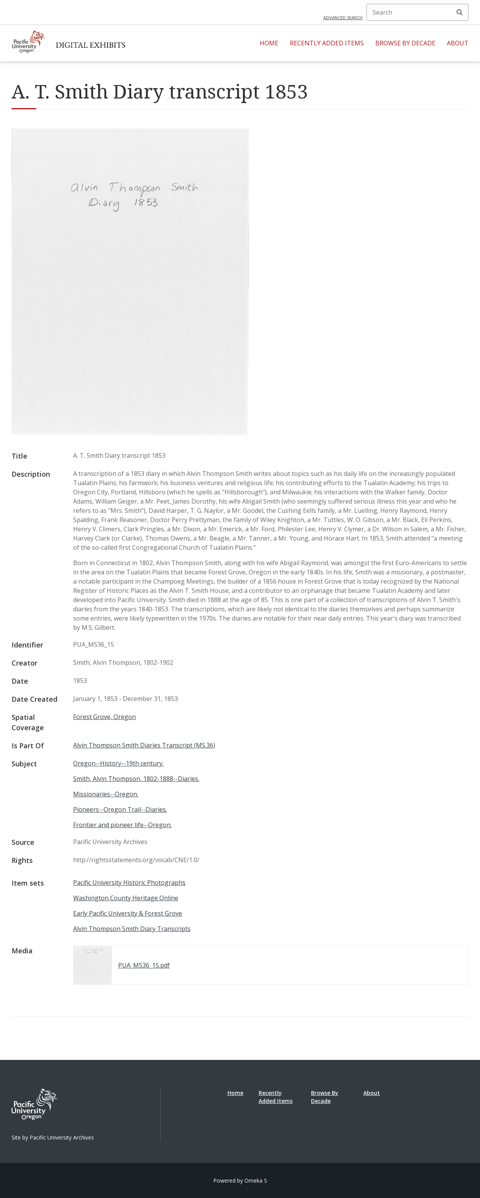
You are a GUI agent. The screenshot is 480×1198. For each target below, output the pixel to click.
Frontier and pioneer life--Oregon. (122, 825)
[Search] (417, 12)
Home (269, 43)
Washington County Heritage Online (125, 898)
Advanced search (343, 17)
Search (459, 12)
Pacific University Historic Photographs (129, 882)
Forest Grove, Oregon (104, 716)
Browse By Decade (405, 43)
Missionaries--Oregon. (105, 794)
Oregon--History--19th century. (118, 763)
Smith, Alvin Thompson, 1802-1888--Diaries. (136, 778)
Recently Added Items (327, 43)
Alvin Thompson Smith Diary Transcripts (132, 928)
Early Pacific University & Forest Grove (127, 913)
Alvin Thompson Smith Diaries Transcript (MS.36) (144, 745)
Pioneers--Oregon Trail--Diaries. (120, 809)
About (457, 43)
